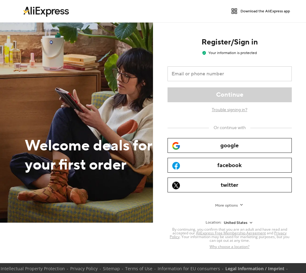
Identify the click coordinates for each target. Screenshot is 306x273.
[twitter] (230, 185)
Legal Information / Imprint (254, 268)
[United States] (238, 222)
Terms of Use (138, 268)
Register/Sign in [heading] (230, 42)
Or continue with (230, 128)
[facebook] (230, 165)
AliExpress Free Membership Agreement (231, 233)
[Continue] (230, 94)
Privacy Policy (84, 268)
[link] (46, 11)
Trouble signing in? (229, 110)
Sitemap (111, 268)
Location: (213, 222)
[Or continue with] (230, 128)
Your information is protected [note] (229, 53)
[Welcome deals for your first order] (76, 123)
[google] (230, 145)
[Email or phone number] (225, 74)
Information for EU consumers (189, 268)
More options (226, 205)
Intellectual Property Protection (33, 268)
